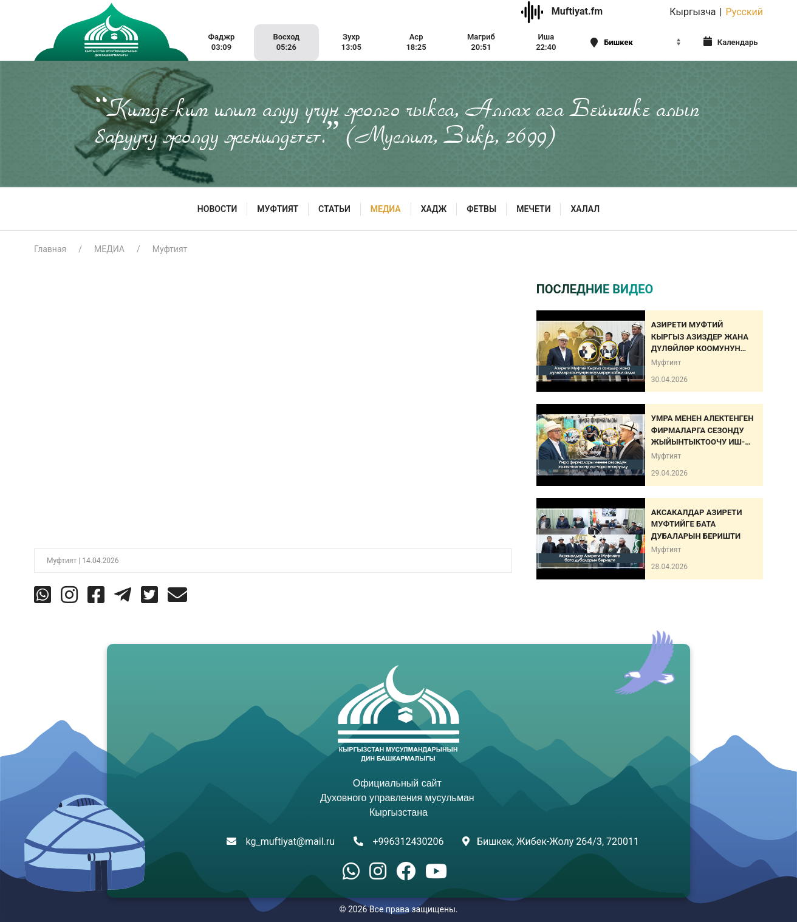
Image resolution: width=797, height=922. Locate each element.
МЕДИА (386, 209)
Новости (217, 209)
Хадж (434, 209)
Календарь (730, 41)
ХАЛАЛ (585, 209)
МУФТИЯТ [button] (277, 209)
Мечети (533, 209)
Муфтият (170, 249)
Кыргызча (692, 12)
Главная (50, 249)
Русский (744, 12)
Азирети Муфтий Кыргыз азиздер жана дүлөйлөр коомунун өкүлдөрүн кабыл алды (702, 337)
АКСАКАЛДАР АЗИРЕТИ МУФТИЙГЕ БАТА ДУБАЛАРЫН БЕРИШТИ (696, 524)
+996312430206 (407, 841)
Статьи (334, 209)
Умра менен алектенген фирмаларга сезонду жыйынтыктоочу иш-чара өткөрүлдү (702, 431)
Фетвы (481, 209)
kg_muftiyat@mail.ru (290, 841)
